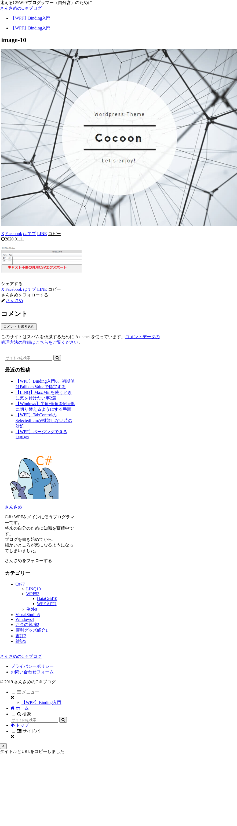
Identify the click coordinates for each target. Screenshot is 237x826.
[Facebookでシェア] (13, 233)
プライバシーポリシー (32, 666)
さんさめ (13, 507)
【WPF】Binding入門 (41, 702)
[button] (54, 233)
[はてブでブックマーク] (29, 233)
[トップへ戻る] (3, 746)
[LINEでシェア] (42, 233)
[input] (28, 358)
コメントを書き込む (19, 327)
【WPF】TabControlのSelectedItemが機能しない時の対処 (44, 420)
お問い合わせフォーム (32, 672)
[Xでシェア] (2, 233)
